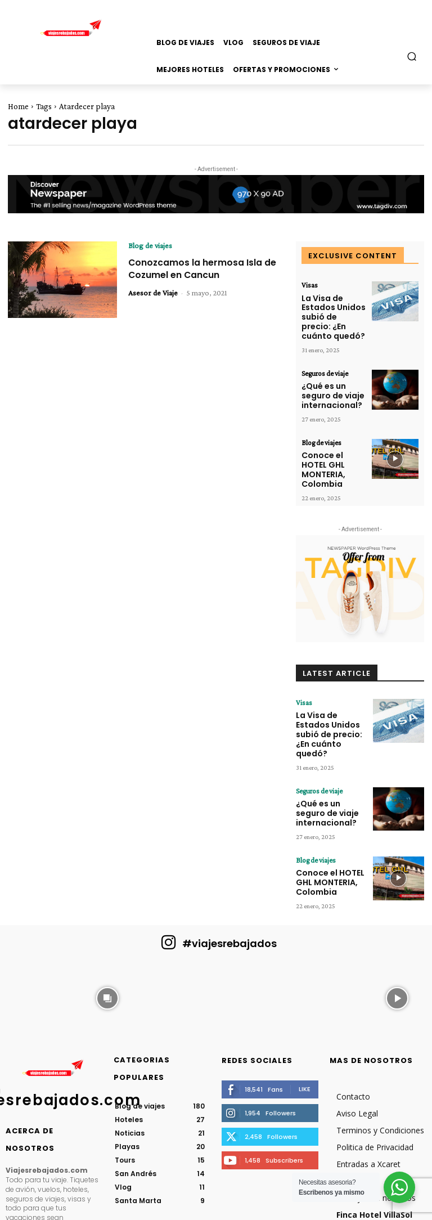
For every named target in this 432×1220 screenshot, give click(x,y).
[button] (412, 56)
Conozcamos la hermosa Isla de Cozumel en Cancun (199, 268)
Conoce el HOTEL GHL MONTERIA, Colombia (330, 435)
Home (18, 106)
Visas (309, 284)
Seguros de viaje (323, 354)
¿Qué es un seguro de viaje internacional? (328, 373)
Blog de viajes (150, 245)
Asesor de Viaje (153, 292)
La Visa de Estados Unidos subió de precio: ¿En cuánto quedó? (334, 307)
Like (304, 1014)
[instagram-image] (35, 922)
